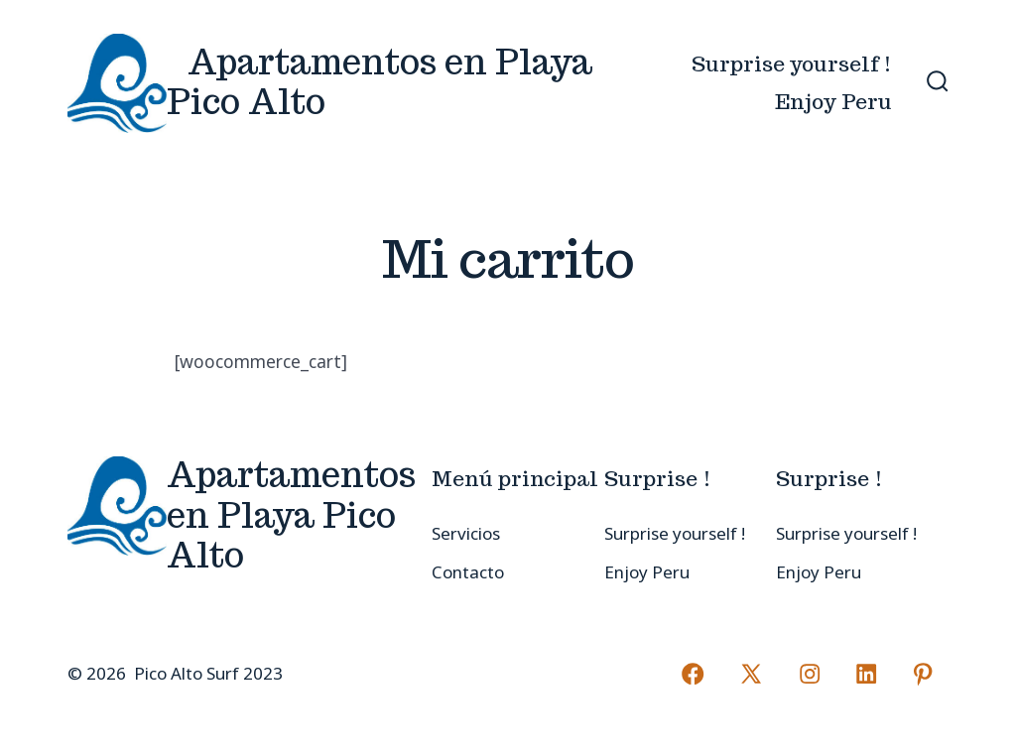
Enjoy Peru (833, 101)
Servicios (466, 533)
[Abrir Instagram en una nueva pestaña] (809, 673)
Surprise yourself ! (792, 64)
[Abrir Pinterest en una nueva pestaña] (923, 673)
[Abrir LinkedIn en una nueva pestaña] (866, 673)
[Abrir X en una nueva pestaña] (751, 673)
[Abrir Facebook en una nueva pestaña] (692, 673)
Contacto (468, 572)
